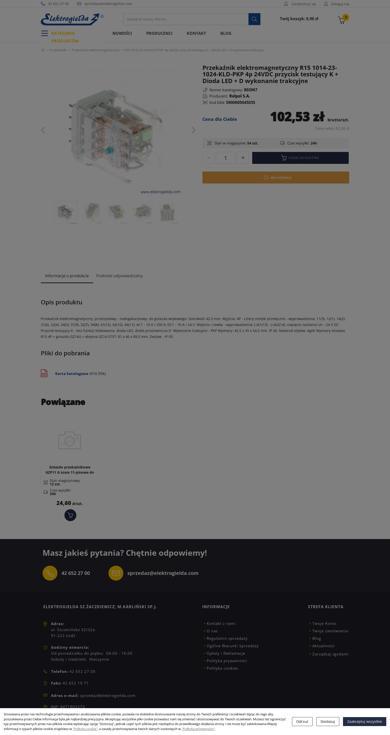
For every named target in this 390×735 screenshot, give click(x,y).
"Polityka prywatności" (198, 729)
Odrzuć (302, 721)
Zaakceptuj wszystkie (364, 721)
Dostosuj (328, 721)
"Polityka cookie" (85, 729)
